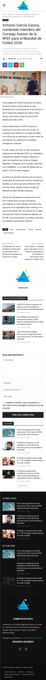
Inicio (4, 14)
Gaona (31, 229)
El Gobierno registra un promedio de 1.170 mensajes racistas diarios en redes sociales (30, 460)
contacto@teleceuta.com (32, 638)
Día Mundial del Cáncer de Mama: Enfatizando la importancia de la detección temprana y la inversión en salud (12, 251)
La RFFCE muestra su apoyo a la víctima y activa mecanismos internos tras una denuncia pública (30, 307)
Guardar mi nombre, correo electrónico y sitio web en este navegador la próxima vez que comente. (23, 405)
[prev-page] (4, 346)
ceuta (11, 229)
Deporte (11, 14)
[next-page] (7, 346)
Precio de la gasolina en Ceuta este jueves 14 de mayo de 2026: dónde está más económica (29, 432)
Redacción (12, 59)
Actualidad (6, 311)
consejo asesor (21, 229)
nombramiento (8, 233)
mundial (38, 229)
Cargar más (23, 486)
